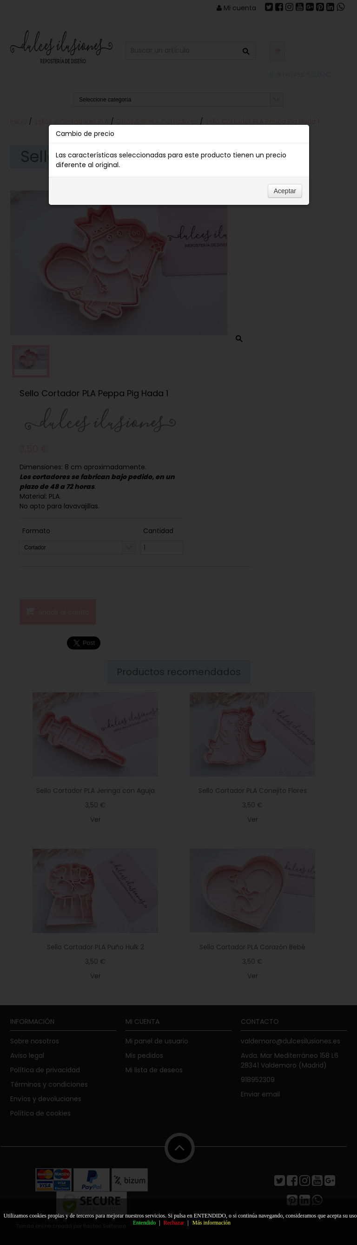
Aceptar (285, 191)
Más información (211, 1222)
